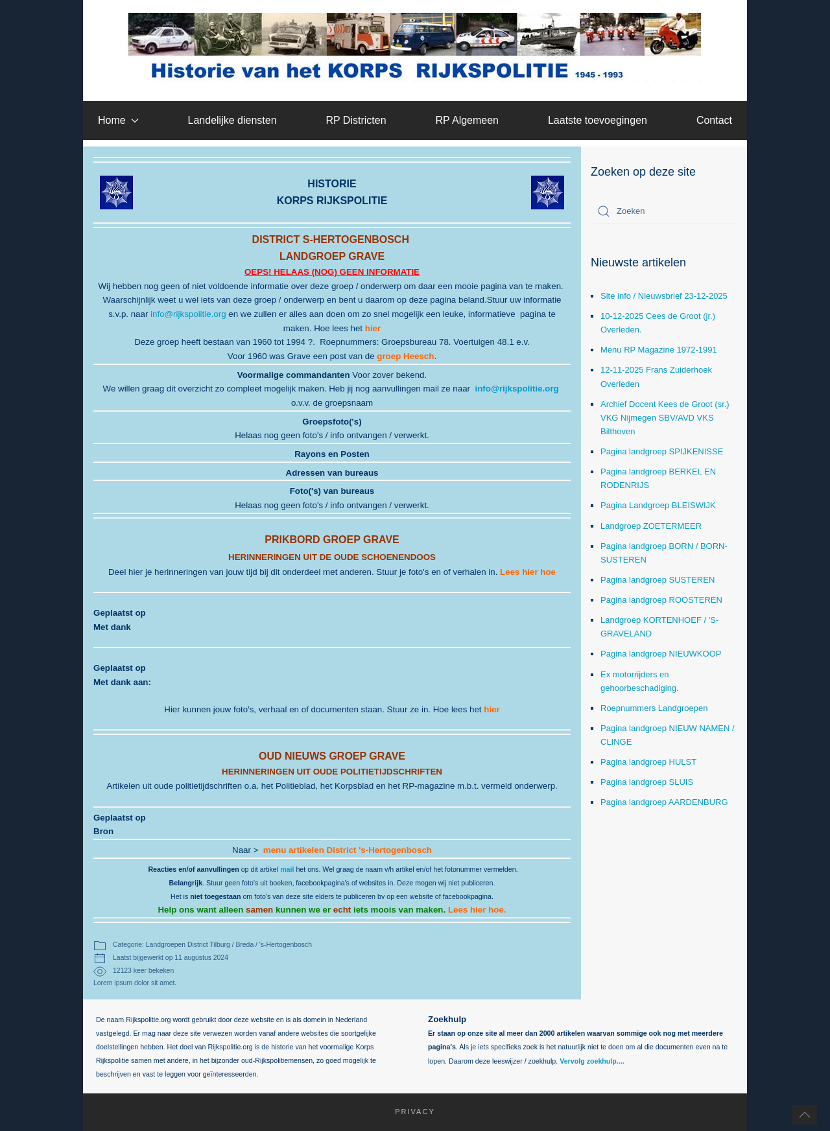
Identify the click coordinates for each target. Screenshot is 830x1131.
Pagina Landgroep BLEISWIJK (658, 505)
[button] (804, 1115)
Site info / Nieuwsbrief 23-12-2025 (664, 296)
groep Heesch (405, 356)
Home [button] (118, 120)
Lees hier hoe (528, 572)
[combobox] (664, 211)
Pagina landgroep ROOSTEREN (661, 600)
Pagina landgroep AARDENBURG (664, 802)
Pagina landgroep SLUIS (646, 782)
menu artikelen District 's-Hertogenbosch (347, 850)
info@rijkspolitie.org (188, 314)
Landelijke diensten (232, 120)
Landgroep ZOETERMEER (651, 526)
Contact (714, 120)
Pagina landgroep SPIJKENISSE (661, 451)
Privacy (408, 1111)
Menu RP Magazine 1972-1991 (658, 350)
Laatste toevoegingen (597, 120)
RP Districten (356, 120)
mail (287, 869)
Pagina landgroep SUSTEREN (657, 580)
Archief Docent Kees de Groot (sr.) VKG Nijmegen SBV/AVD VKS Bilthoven (664, 417)
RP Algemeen (467, 120)
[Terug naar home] (415, 47)
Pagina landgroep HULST (648, 762)
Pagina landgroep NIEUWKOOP (660, 654)
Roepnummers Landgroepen (654, 708)
